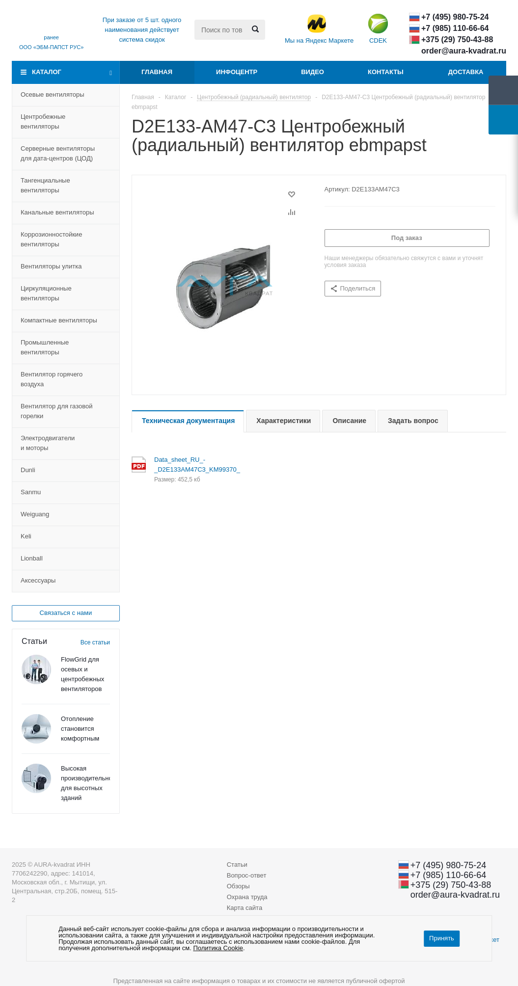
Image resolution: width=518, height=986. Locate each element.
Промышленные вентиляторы (45, 347)
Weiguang (35, 514)
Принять (441, 938)
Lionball (32, 558)
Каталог (46, 72)
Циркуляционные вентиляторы (46, 293)
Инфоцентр (236, 72)
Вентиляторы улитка (51, 266)
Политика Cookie (218, 948)
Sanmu (31, 492)
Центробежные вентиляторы (43, 121)
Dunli (28, 470)
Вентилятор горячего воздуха (51, 379)
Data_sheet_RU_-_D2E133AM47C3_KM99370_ (185, 464)
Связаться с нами (66, 612)
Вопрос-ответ (247, 875)
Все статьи (95, 642)
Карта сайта (244, 907)
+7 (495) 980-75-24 (455, 17)
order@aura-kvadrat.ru (463, 51)
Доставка (466, 72)
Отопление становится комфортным (80, 728)
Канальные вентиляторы (57, 212)
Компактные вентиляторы (59, 320)
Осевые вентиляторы (52, 94)
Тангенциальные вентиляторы (45, 185)
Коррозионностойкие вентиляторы (51, 239)
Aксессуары (38, 580)
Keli (26, 536)
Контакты (386, 72)
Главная (156, 72)
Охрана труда (247, 897)
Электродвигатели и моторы (48, 443)
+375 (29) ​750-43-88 (457, 39)
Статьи (237, 864)
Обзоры (238, 886)
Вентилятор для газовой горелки (56, 411)
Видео (312, 72)
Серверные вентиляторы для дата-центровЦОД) (58, 153)
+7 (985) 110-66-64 (455, 28)
